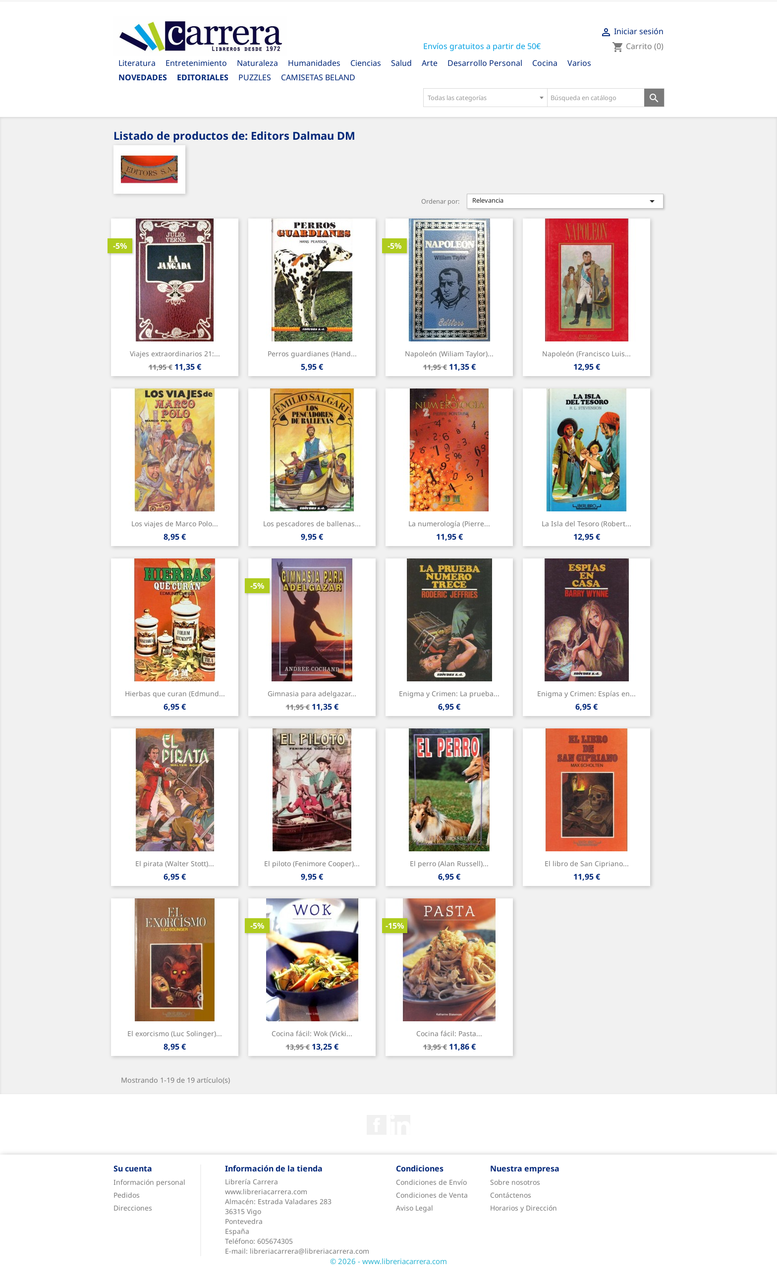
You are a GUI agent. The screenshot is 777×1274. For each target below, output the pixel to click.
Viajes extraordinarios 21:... (175, 353)
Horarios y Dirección (523, 1208)
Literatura (137, 62)
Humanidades (314, 62)
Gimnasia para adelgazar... (312, 693)
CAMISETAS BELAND (318, 77)
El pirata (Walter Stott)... (174, 863)
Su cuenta (132, 1168)
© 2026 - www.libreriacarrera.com (388, 1261)
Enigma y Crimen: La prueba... (449, 693)
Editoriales (202, 77)
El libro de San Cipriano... (587, 863)
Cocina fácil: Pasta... (449, 1033)
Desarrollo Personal (484, 62)
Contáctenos (510, 1195)
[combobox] (485, 97)
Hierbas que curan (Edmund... (175, 693)
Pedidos (126, 1195)
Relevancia (565, 201)
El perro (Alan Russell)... (449, 863)
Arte (430, 62)
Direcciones (132, 1208)
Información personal (149, 1182)
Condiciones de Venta (432, 1195)
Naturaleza (257, 62)
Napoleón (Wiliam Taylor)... (449, 353)
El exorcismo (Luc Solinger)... (174, 1033)
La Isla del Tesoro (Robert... (586, 523)
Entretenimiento (196, 62)
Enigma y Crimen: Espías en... (586, 693)
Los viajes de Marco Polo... (174, 523)
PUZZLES (254, 77)
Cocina (544, 62)
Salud (401, 62)
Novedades (142, 77)
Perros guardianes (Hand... (312, 353)
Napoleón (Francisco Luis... (586, 353)
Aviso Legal (414, 1208)
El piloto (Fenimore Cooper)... (312, 863)
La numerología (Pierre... (449, 523)
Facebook (377, 1125)
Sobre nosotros (515, 1182)
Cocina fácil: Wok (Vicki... (312, 1033)
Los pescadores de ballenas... (312, 523)
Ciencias (365, 62)
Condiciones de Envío (431, 1182)
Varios (579, 62)
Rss (400, 1125)
